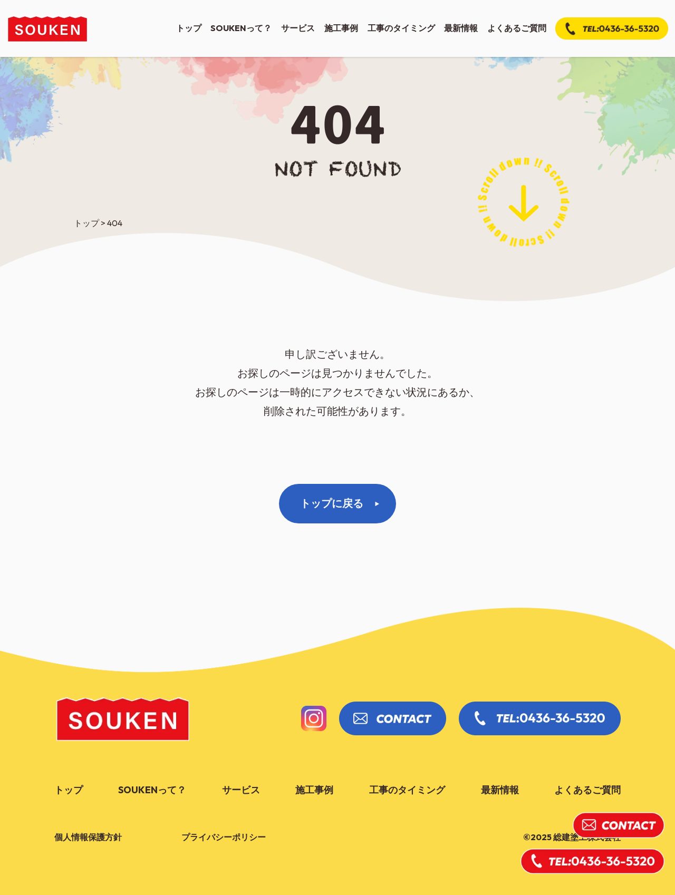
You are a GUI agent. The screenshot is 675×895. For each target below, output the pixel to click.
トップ (188, 28)
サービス (298, 28)
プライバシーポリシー (223, 837)
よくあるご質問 (516, 28)
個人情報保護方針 (88, 837)
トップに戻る (331, 503)
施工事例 (341, 28)
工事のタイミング (401, 28)
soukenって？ (241, 28)
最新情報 (461, 28)
